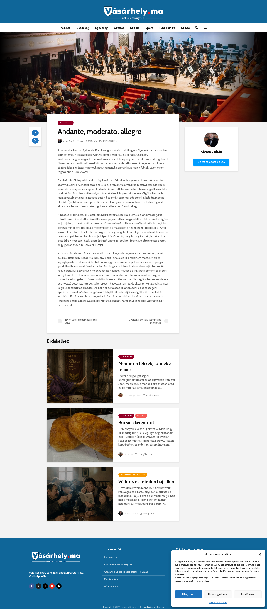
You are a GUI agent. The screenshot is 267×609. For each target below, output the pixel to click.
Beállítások (247, 594)
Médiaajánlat (111, 573)
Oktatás (119, 28)
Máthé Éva (126, 454)
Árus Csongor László (130, 395)
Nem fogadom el (218, 594)
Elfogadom (188, 594)
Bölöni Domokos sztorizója (132, 475)
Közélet (65, 28)
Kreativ (160, 601)
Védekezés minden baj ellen (146, 481)
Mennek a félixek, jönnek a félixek (145, 366)
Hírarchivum (111, 580)
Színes (185, 28)
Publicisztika (167, 28)
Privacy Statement (218, 602)
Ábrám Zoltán (67, 141)
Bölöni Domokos (128, 513)
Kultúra (134, 28)
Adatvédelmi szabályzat (118, 558)
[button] (260, 554)
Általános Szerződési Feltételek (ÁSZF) (126, 565)
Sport (149, 28)
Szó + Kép (141, 415)
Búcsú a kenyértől (136, 422)
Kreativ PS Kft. (136, 601)
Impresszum (111, 551)
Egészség (101, 28)
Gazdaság (82, 28)
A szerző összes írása (211, 162)
